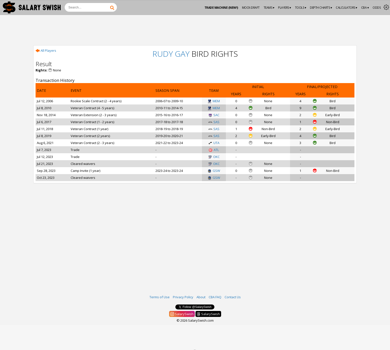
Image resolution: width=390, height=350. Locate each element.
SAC (213, 115)
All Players (46, 50)
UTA (213, 143)
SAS (213, 122)
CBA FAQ (215, 297)
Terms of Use (159, 297)
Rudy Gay (171, 53)
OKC (214, 156)
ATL (214, 150)
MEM (214, 101)
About (200, 297)
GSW (214, 170)
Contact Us (233, 297)
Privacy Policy (183, 297)
